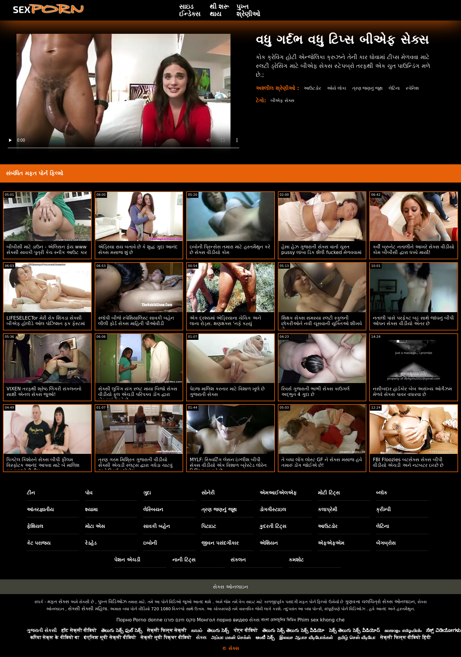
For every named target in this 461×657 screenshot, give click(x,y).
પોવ (89, 493)
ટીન (31, 493)
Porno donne (147, 620)
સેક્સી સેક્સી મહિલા (87, 608)
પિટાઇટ (208, 526)
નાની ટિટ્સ (184, 560)
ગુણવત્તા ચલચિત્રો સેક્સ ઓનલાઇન (380, 601)
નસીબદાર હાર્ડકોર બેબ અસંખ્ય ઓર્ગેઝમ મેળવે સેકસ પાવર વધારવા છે (412, 391)
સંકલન (238, 560)
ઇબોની (150, 543)
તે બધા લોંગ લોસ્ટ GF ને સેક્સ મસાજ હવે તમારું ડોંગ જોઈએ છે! (321, 462)
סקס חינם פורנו (180, 620)
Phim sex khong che (321, 620)
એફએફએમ (331, 543)
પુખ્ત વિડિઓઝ (112, 601)
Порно (124, 620)
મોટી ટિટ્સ (329, 493)
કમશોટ (296, 560)
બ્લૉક (381, 493)
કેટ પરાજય (39, 543)
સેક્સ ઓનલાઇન (230, 587)
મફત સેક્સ (58, 601)
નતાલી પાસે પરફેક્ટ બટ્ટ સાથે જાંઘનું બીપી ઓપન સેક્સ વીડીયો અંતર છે (413, 320)
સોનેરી (208, 493)
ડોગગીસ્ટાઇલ (273, 509)
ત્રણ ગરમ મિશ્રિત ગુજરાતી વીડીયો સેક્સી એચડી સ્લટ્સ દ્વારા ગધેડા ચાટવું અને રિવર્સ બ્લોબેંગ (135, 465)
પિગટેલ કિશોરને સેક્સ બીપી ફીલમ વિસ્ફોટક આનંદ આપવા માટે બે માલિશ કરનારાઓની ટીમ (42, 465)
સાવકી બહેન (156, 526)
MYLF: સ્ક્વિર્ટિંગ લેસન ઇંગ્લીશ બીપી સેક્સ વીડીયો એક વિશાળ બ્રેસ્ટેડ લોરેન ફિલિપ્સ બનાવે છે (228, 465)
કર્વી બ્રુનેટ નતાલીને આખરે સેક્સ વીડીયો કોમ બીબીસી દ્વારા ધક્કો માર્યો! (413, 249)
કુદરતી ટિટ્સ (273, 526)
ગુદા (147, 493)
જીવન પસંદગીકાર (220, 543)
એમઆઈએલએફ (278, 493)
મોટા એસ (95, 526)
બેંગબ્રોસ (386, 543)
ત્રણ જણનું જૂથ (370, 88)
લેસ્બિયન (153, 509)
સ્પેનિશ (417, 88)
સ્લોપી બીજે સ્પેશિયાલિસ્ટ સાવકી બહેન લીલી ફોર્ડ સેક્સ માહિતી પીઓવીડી (136, 320)
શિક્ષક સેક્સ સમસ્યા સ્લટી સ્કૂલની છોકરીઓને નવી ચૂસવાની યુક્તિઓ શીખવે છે (321, 323)
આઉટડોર (313, 88)
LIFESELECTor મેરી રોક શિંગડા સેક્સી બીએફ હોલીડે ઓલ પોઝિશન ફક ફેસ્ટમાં (45, 320)
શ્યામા (91, 509)
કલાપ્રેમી (327, 509)
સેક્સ (254, 620)
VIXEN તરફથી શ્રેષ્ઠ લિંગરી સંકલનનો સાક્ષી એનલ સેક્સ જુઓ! (43, 391)
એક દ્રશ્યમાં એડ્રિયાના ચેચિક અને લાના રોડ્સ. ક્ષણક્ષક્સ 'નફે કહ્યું (225, 320)
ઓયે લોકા (338, 88)
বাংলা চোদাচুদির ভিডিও (278, 620)
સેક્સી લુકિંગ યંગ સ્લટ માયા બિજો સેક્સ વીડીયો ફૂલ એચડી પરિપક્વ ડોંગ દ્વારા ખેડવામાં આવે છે (138, 394)
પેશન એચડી (127, 560)
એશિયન (269, 543)
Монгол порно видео (222, 620)
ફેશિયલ (35, 526)
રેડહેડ (90, 543)
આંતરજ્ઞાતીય (40, 509)
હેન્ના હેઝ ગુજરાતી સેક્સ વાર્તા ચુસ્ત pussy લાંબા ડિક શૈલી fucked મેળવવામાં (321, 249)
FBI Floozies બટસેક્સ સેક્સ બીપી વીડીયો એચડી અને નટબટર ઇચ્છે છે (408, 462)
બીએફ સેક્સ (283, 100)
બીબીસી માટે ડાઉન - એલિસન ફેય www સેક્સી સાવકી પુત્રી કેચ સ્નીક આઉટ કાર (46, 249)
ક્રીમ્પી (383, 509)
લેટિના (398, 88)
